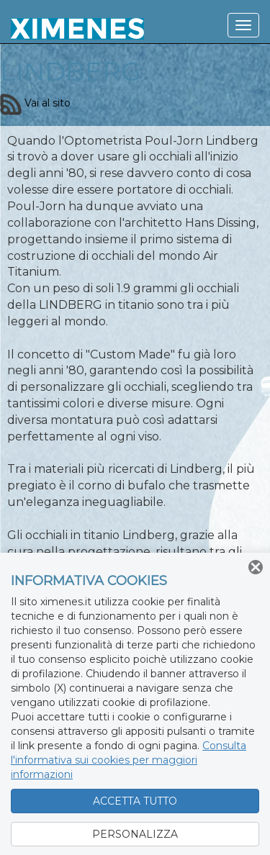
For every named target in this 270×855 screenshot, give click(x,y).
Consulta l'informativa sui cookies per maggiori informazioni (128, 760)
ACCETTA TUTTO (135, 801)
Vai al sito (35, 102)
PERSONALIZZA (135, 834)
